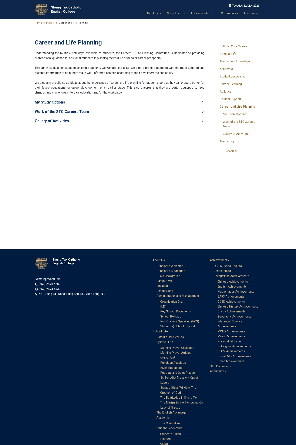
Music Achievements (231, 336)
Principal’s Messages (170, 271)
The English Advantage (235, 61)
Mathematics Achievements (235, 291)
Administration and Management (177, 296)
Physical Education (229, 341)
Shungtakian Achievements (231, 276)
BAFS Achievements (230, 296)
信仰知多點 (167, 358)
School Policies (170, 316)
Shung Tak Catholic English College (66, 9)
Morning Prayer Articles (175, 352)
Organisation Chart (172, 301)
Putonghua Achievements (234, 346)
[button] (160, 13)
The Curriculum (170, 423)
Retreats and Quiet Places (177, 372)
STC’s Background (168, 276)
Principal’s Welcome (169, 266)
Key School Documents (175, 311)
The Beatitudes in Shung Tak (178, 397)
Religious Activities (173, 362)
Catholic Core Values (233, 46)
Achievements (219, 260)
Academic (226, 69)
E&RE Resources (171, 368)
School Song (164, 291)
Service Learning (231, 84)
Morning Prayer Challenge (177, 348)
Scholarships (222, 271)
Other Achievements (230, 361)
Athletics (225, 91)
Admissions (218, 371)
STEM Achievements (231, 351)
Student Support (230, 99)
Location (162, 286)
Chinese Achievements (232, 281)
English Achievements (232, 286)
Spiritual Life (228, 54)
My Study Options (234, 114)
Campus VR (164, 281)
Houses (165, 439)
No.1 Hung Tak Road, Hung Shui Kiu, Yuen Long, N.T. (72, 294)
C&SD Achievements (231, 301)
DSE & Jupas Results (228, 266)
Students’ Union (170, 434)
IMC (163, 306)
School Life (50, 22)
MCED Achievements (231, 331)
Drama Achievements (231, 311)
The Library (227, 141)
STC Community (220, 366)
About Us (159, 260)
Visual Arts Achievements (234, 356)
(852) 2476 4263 (50, 284)
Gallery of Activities (236, 134)
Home (38, 22)
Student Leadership (233, 76)
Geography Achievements (234, 316)
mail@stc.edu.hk (49, 279)
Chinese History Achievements (237, 306)
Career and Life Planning (237, 106)
